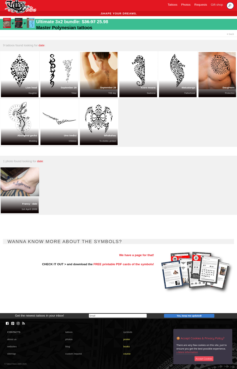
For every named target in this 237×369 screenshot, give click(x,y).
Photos (186, 4)
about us (12, 339)
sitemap (11, 353)
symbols (127, 332)
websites (12, 346)
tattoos (68, 332)
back (230, 34)
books (126, 346)
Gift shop (217, 4)
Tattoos (172, 4)
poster (126, 339)
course (127, 353)
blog (67, 346)
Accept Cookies (204, 358)
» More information (187, 352)
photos (68, 339)
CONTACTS (13, 332)
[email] (118, 316)
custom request (73, 353)
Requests (200, 4)
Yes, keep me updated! (189, 315)
